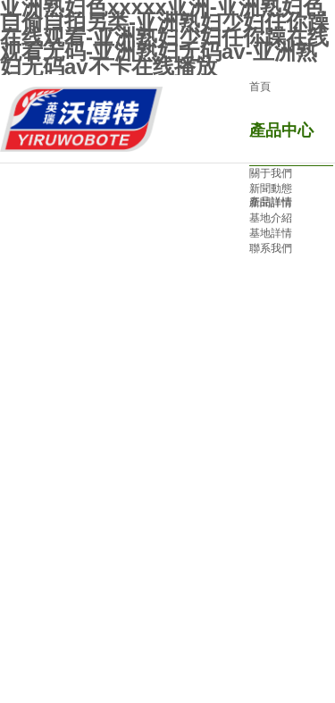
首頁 (260, 86)
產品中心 (281, 130)
